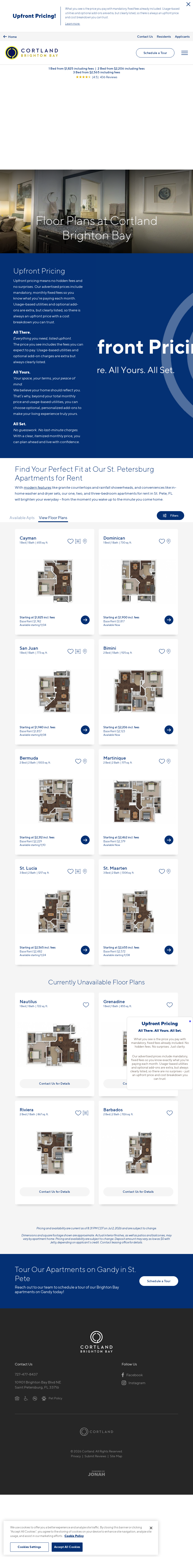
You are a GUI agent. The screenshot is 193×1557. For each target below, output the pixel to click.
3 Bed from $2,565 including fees (96, 72)
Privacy (76, 1369)
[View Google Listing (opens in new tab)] (96, 77)
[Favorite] (71, 454)
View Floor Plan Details (54, 494)
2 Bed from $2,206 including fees (121, 69)
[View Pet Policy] (52, 1311)
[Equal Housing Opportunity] (17, 1311)
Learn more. (72, 23)
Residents (164, 36)
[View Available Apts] (85, 532)
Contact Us (145, 36)
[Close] (151, 1528)
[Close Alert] (188, 4)
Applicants (182, 36)
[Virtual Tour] (78, 454)
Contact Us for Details (54, 996)
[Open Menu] (184, 53)
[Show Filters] (170, 428)
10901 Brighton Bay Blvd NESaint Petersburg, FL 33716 (38, 1297)
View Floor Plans (53, 430)
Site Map (116, 1369)
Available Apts (22, 430)
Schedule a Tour (155, 53)
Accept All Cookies (67, 1547)
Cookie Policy (74, 1536)
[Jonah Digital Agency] (96, 1386)
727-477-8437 (26, 1287)
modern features (37, 400)
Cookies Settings (29, 1547)
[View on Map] (86, 454)
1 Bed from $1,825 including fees (71, 69)
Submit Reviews (95, 1369)
